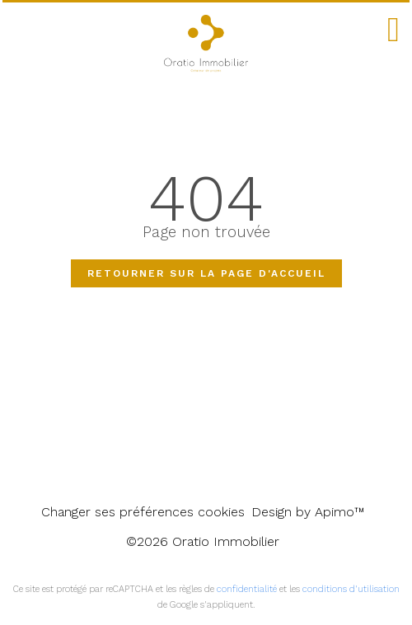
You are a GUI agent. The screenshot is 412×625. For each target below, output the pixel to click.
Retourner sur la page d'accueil (206, 273)
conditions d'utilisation (351, 589)
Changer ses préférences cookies (143, 512)
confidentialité (247, 589)
